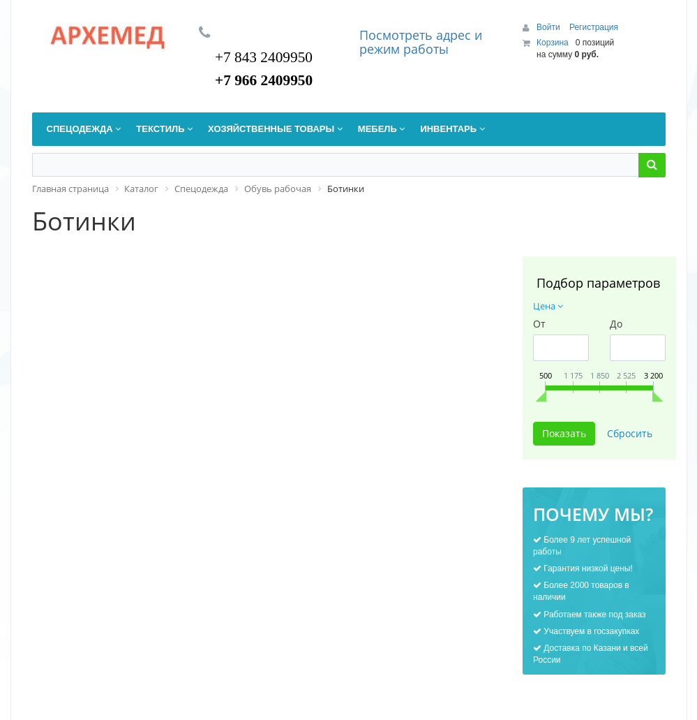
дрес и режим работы (420, 42)
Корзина (553, 42)
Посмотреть (397, 35)
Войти (549, 27)
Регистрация (593, 27)
